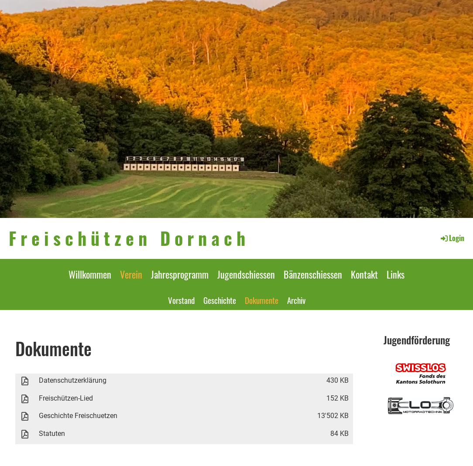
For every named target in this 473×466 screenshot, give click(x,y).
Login (451, 238)
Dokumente (261, 300)
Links (395, 274)
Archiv (296, 300)
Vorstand (181, 300)
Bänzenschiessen (313, 274)
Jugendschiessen (246, 274)
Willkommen (90, 274)
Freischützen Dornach (129, 238)
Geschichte (219, 300)
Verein (131, 274)
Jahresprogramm (180, 274)
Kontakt (364, 274)
